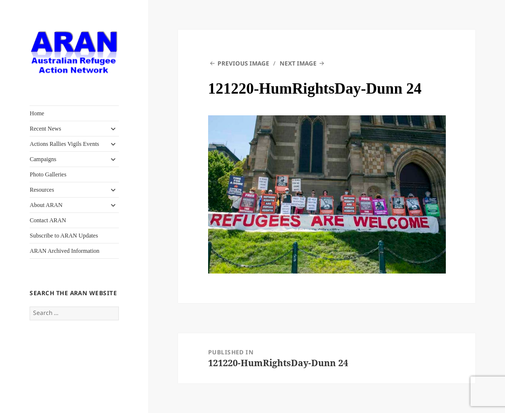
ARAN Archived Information (64, 250)
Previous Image (243, 63)
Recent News (45, 128)
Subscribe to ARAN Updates (64, 235)
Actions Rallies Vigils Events (64, 143)
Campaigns (43, 159)
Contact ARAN (48, 220)
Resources (42, 189)
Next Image (298, 63)
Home (37, 113)
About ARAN (46, 205)
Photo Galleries (48, 174)
